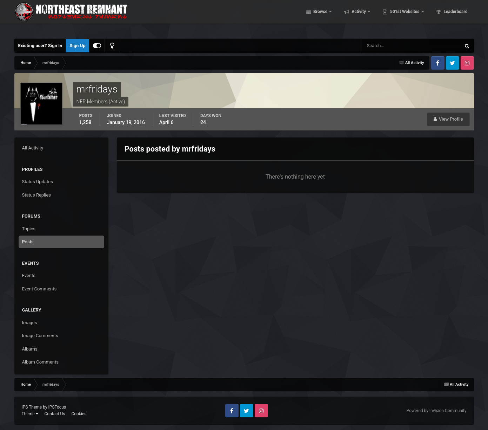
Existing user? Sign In (40, 45)
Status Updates (37, 181)
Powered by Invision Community (437, 410)
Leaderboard (455, 17)
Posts (28, 241)
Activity (358, 17)
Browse (320, 17)
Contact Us (54, 413)
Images (29, 322)
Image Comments (40, 335)
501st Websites (404, 17)
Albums (30, 349)
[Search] (389, 45)
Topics (29, 228)
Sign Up (77, 45)
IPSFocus (57, 407)
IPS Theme (32, 407)
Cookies (78, 413)
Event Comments (39, 288)
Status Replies (36, 195)
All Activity (33, 147)
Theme (30, 413)
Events (28, 275)
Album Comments (40, 362)
